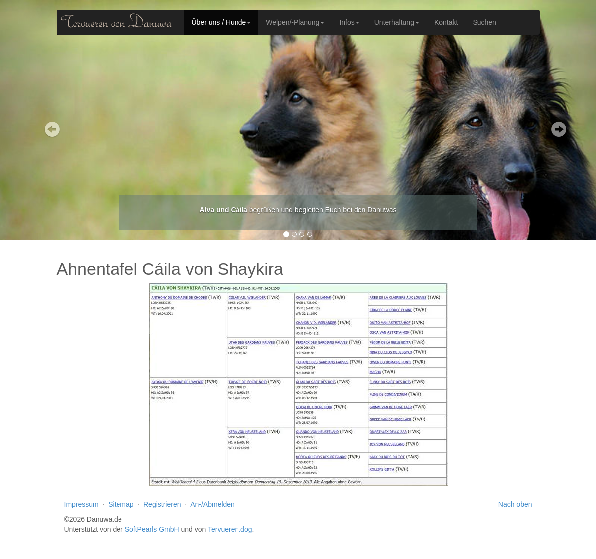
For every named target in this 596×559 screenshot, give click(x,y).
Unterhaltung (396, 22)
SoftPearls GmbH (152, 529)
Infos (349, 22)
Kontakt (446, 22)
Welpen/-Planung (295, 22)
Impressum (81, 504)
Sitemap (120, 504)
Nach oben (515, 504)
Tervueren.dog (230, 529)
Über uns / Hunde (221, 22)
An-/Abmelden (212, 504)
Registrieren (162, 504)
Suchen (484, 22)
